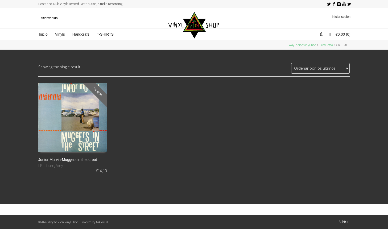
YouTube (344, 4)
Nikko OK (102, 222)
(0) (339, 34)
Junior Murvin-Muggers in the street (67, 159)
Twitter (329, 4)
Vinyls (60, 165)
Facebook (334, 4)
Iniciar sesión (341, 17)
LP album (46, 165)
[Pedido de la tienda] (320, 68)
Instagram (339, 4)
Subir (343, 222)
